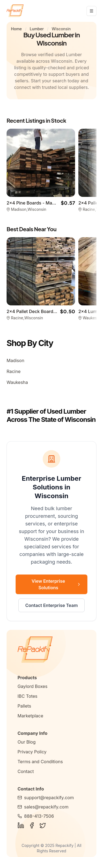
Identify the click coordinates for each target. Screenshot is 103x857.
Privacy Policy (32, 751)
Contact (26, 771)
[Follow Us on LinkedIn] (21, 825)
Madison (15, 360)
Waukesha (17, 382)
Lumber (37, 28)
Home (16, 28)
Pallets (24, 706)
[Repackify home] (15, 10)
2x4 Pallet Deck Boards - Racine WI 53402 (51, 311)
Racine (14, 371)
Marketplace (30, 715)
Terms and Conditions (40, 761)
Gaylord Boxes (32, 686)
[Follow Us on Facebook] (31, 825)
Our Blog (27, 742)
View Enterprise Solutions (56, 584)
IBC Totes (27, 696)
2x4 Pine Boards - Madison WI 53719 (45, 203)
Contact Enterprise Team (51, 605)
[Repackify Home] (51, 649)
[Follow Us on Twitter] (42, 825)
